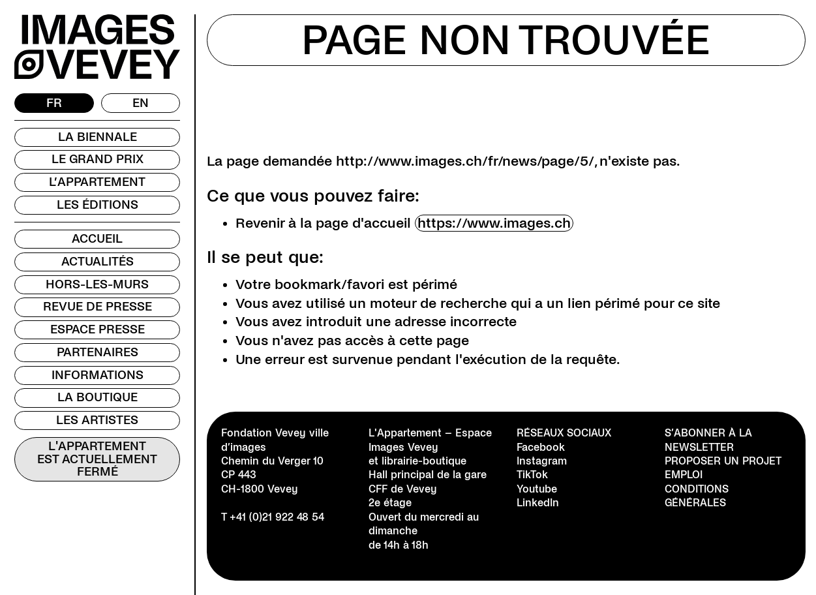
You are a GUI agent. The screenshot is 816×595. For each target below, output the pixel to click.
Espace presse (97, 329)
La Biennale (97, 137)
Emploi (684, 474)
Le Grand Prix (98, 159)
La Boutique (97, 397)
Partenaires (97, 352)
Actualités (97, 261)
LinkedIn (538, 502)
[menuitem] (54, 103)
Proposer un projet (723, 460)
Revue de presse (97, 306)
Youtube (537, 489)
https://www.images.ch (494, 223)
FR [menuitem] (54, 102)
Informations (98, 375)
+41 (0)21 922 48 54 (277, 517)
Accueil (97, 238)
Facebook (541, 447)
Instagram (542, 460)
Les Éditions (97, 204)
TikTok (532, 474)
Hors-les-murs (97, 284)
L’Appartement (97, 182)
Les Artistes (97, 420)
